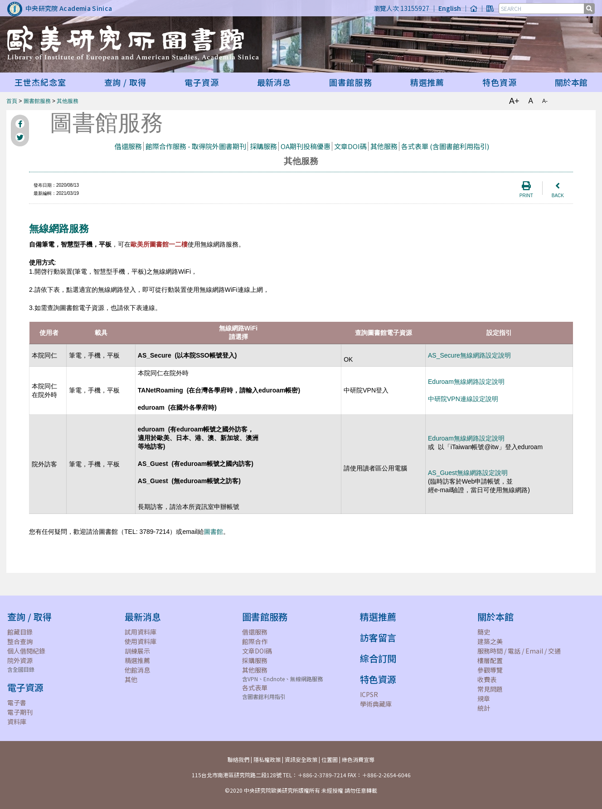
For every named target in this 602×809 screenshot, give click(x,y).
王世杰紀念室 (40, 82)
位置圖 (329, 759)
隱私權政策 (267, 759)
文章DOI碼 (350, 146)
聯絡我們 (238, 759)
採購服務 (263, 146)
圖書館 (213, 531)
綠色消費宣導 (358, 759)
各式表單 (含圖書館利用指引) (445, 146)
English (449, 8)
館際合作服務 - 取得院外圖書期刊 (196, 146)
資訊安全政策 (301, 759)
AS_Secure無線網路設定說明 (469, 355)
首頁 (11, 101)
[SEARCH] (542, 8)
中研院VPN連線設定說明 (463, 398)
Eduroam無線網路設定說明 (466, 381)
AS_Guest (468, 472)
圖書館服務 (37, 101)
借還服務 (128, 146)
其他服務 (67, 101)
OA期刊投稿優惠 (305, 146)
